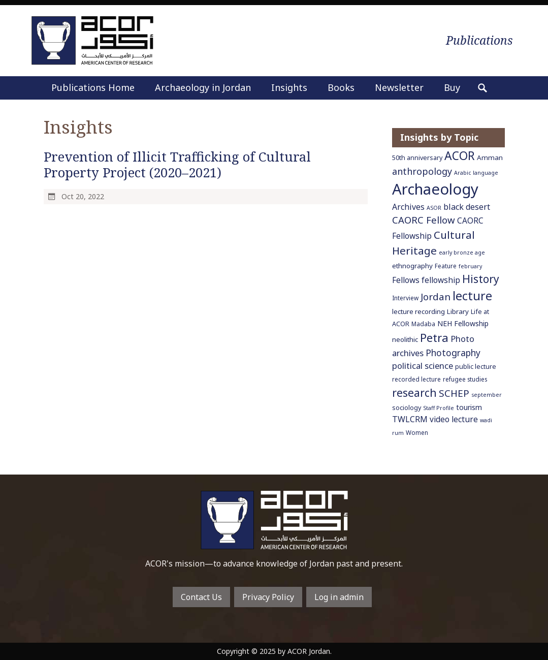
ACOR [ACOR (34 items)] (459, 156)
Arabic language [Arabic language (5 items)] (476, 172)
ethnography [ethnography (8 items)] (412, 265)
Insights (289, 87)
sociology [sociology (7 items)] (406, 407)
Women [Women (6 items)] (417, 432)
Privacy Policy (268, 597)
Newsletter (399, 87)
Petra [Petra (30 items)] (434, 337)
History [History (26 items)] (480, 279)
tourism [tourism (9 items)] (469, 407)
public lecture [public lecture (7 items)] (475, 366)
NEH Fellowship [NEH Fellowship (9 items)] (463, 323)
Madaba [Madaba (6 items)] (423, 324)
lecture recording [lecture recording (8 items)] (418, 311)
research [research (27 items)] (414, 392)
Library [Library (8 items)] (458, 311)
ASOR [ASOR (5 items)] (434, 207)
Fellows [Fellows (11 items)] (406, 280)
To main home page (274, 520)
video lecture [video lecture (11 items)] (454, 419)
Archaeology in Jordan (203, 87)
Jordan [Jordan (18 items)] (435, 296)
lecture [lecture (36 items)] (472, 296)
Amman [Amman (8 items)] (490, 157)
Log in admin (339, 597)
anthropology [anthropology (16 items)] (422, 171)
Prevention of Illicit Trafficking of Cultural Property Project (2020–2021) (177, 164)
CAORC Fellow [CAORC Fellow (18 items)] (423, 219)
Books (341, 87)
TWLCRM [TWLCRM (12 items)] (410, 419)
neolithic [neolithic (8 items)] (405, 339)
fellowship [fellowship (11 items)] (441, 280)
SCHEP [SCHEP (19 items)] (454, 393)
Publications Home (93, 87)
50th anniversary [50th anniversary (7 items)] (417, 157)
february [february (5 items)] (470, 266)
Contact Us (201, 597)
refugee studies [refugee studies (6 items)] (465, 379)
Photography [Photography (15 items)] (453, 353)
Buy (452, 87)
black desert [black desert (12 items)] (466, 206)
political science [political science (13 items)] (422, 365)
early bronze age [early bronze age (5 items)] (462, 252)
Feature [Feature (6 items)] (446, 266)
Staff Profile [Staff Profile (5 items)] (438, 408)
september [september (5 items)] (486, 394)
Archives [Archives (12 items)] (408, 206)
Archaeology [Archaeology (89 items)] (435, 189)
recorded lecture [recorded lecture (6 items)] (416, 379)
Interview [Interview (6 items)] (405, 298)
